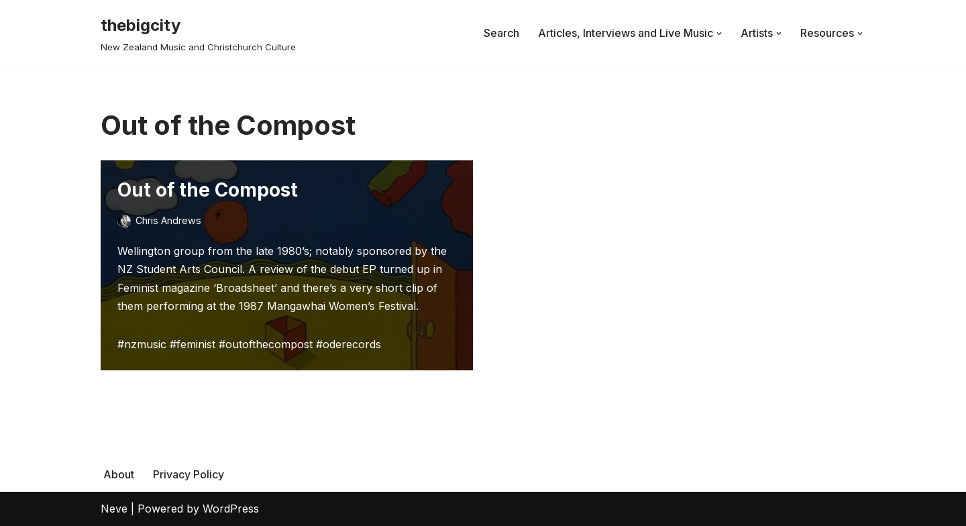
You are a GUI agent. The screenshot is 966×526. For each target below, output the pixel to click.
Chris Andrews (168, 220)
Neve (114, 508)
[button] (719, 33)
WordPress (231, 508)
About (118, 474)
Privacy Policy (188, 474)
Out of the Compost (207, 189)
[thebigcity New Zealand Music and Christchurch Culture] (198, 33)
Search (501, 33)
